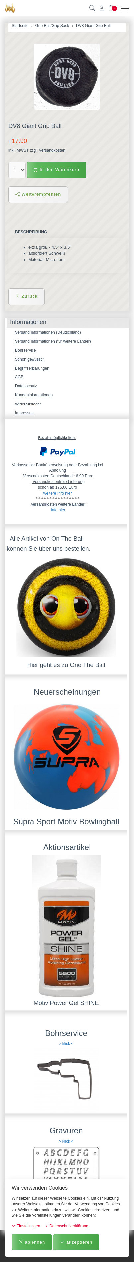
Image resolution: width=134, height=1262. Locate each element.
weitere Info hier (57, 493)
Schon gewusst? (29, 359)
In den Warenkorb (56, 169)
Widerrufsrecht (28, 404)
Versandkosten (52, 150)
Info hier (58, 510)
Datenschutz (26, 386)
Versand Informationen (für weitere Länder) (53, 341)
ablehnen (32, 1242)
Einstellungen (26, 1226)
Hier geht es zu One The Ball (66, 665)
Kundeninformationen (34, 395)
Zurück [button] (26, 296)
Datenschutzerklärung (66, 1226)
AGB (19, 377)
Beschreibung (31, 232)
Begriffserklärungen (32, 368)
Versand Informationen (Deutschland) (48, 332)
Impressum (24, 413)
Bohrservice (25, 350)
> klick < (66, 1043)
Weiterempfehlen (38, 194)
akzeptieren (76, 1242)
